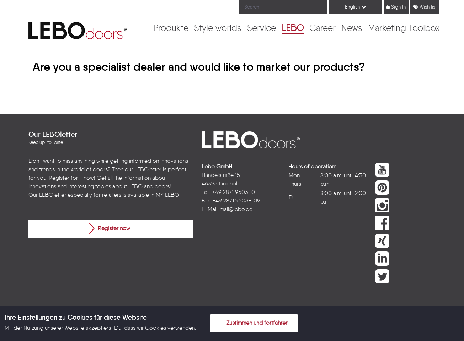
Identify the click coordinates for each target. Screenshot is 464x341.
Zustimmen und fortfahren (253, 323)
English (355, 7)
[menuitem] (170, 29)
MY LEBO (167, 195)
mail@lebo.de (236, 209)
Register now (109, 228)
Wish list (425, 7)
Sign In (396, 7)
